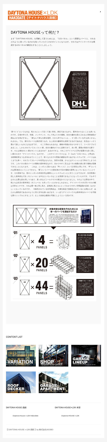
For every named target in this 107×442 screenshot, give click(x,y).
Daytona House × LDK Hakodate (25, 416)
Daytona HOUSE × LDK (70, 416)
